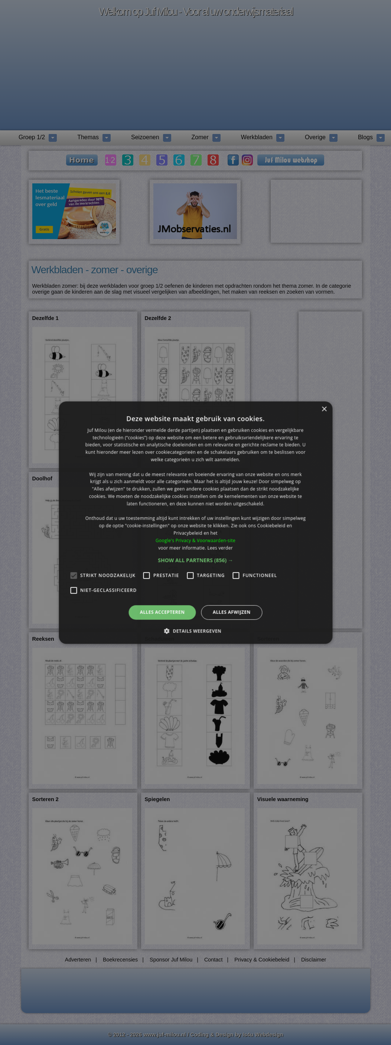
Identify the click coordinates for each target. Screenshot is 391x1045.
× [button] (324, 409)
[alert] (195, 522)
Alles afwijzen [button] (232, 612)
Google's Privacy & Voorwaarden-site (195, 540)
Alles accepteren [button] (162, 612)
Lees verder (220, 548)
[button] (195, 560)
